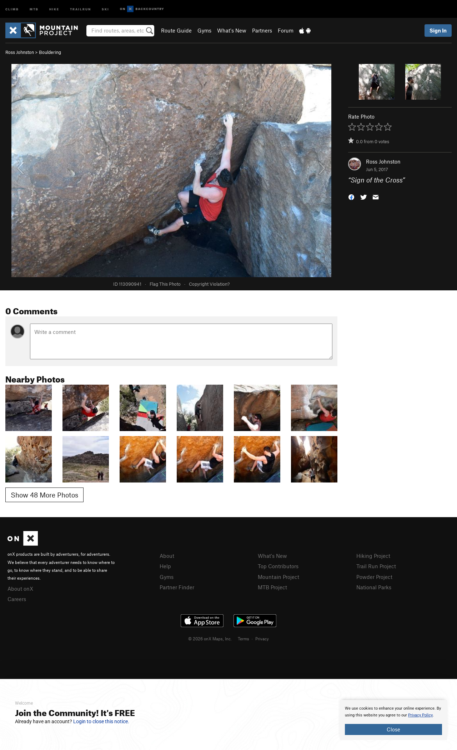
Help (165, 566)
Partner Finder (177, 587)
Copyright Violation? (209, 284)
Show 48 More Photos (44, 495)
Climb (12, 8)
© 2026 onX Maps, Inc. (210, 638)
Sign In (438, 30)
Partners (262, 30)
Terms (243, 638)
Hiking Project (373, 555)
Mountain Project (278, 577)
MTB (34, 8)
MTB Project (272, 587)
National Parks (373, 587)
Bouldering (50, 52)
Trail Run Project (376, 566)
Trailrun (80, 8)
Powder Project (374, 577)
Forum (285, 30)
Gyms (204, 30)
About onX (20, 588)
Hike (54, 8)
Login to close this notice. (101, 721)
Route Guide (176, 30)
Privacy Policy (420, 715)
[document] (393, 720)
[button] (351, 196)
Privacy (262, 638)
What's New (231, 30)
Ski (105, 8)
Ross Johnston (19, 52)
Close (393, 729)
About (167, 555)
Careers (16, 599)
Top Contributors (278, 566)
